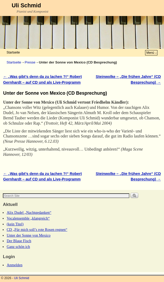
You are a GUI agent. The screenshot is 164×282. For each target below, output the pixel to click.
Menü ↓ (151, 53)
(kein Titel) (15, 224)
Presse (30, 62)
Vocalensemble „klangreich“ (28, 218)
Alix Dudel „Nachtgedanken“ (29, 212)
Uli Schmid (26, 5)
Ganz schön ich (18, 246)
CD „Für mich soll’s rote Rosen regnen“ (37, 229)
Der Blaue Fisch (19, 241)
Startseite (13, 52)
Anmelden (14, 265)
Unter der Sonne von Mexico (28, 235)
